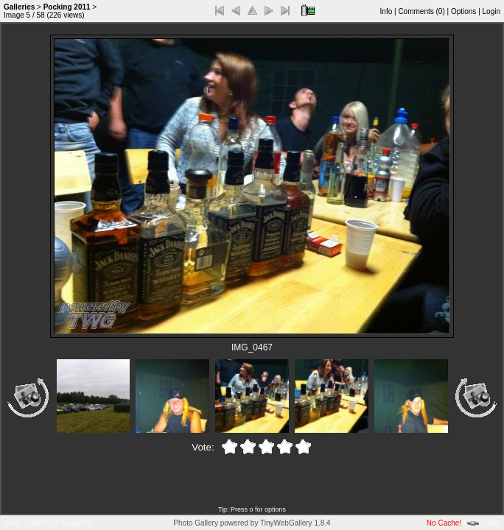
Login (491, 11)
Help (492, 523)
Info (386, 11)
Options (463, 11)
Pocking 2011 (67, 7)
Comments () (421, 11)
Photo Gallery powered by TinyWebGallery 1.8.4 (251, 523)
